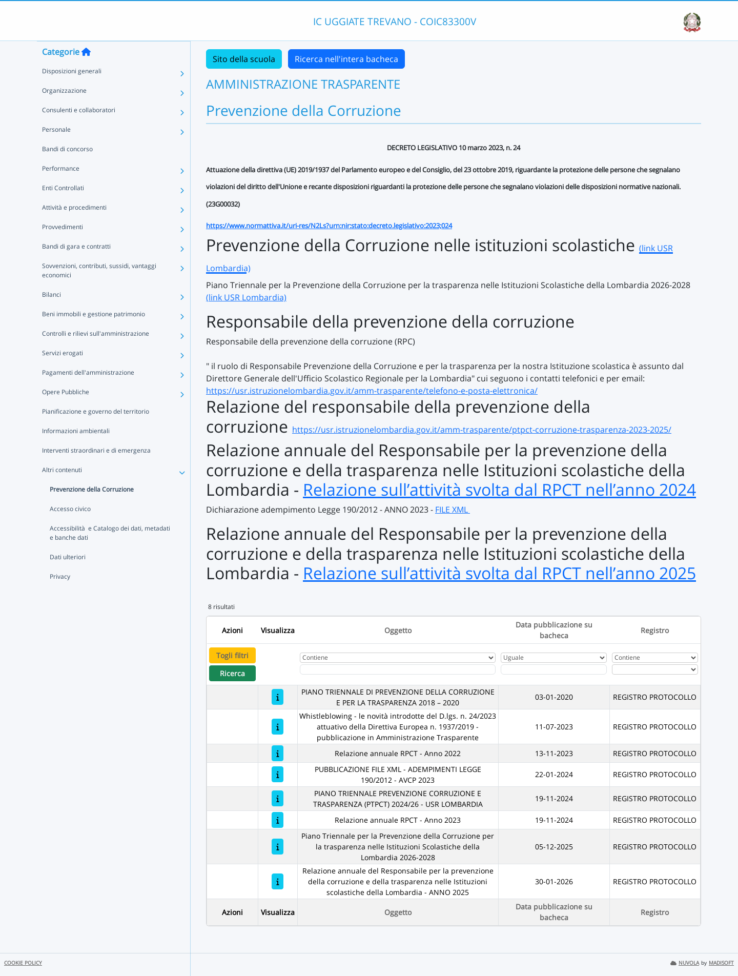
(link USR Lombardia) (246, 297)
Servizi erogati (62, 373)
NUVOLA (684, 963)
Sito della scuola (244, 59)
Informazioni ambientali (76, 451)
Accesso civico (70, 529)
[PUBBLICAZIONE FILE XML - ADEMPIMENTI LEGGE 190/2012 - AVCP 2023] (277, 774)
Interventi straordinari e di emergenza (96, 470)
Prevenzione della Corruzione (92, 509)
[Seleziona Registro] (655, 669)
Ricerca (232, 673)
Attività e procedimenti (74, 227)
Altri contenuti (62, 490)
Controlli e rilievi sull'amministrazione (95, 354)
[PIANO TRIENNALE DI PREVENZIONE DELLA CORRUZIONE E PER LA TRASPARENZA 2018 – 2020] (277, 697)
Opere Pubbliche (65, 412)
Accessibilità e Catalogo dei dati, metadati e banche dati (110, 553)
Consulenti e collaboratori (78, 130)
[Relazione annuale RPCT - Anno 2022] (277, 753)
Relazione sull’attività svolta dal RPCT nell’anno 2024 (499, 489)
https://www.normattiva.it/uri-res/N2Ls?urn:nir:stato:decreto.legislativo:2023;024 (329, 225)
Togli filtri (232, 655)
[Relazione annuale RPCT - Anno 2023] (277, 820)
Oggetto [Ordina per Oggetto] (398, 630)
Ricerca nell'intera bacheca (346, 59)
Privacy (60, 597)
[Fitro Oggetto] (398, 669)
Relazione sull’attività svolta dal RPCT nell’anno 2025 (499, 573)
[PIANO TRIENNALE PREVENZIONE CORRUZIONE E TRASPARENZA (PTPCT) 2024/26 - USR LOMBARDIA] (277, 798)
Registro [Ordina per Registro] (655, 630)
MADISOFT (721, 963)
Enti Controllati (63, 208)
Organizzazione (64, 111)
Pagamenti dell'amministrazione (88, 393)
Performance (60, 189)
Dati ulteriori (68, 577)
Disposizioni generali (71, 91)
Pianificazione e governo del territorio (95, 432)
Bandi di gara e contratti (76, 266)
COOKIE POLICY (23, 963)
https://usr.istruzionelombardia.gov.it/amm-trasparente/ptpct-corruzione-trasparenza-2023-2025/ (481, 429)
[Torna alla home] (86, 72)
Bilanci (51, 315)
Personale (56, 150)
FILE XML (452, 509)
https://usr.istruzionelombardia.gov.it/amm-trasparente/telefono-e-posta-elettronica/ (372, 390)
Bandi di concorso (67, 169)
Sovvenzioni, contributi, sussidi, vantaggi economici (99, 291)
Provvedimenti (62, 247)
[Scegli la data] (554, 669)
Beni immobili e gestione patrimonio (93, 334)
